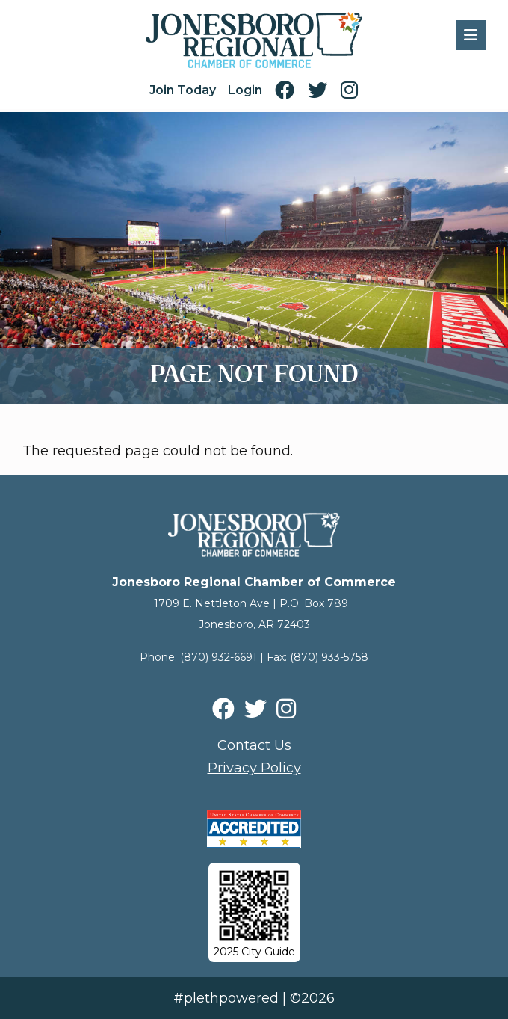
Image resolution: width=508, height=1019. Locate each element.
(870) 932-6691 (218, 657)
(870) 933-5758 (329, 657)
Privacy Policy (254, 768)
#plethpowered (226, 998)
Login (245, 90)
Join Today (182, 90)
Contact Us (254, 745)
